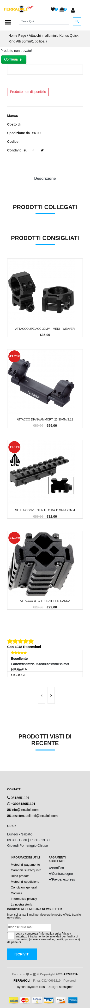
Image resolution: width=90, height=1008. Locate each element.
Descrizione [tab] (45, 178)
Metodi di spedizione (25, 881)
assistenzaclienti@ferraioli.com (35, 816)
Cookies (16, 893)
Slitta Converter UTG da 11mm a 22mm (45, 510)
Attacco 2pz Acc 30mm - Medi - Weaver (45, 328)
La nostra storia (21, 904)
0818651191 (20, 798)
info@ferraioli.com (25, 810)
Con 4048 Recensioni (24, 647)
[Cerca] (44, 21)
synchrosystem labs (31, 987)
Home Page (17, 35)
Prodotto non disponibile (28, 92)
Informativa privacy (24, 898)
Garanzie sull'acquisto (26, 870)
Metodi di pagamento (25, 864)
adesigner (66, 987)
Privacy (66, 933)
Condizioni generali (24, 887)
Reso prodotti (20, 876)
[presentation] (41, 695)
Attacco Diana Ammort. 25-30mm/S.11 (45, 419)
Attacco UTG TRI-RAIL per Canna (45, 601)
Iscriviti (22, 954)
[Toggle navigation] (8, 22)
